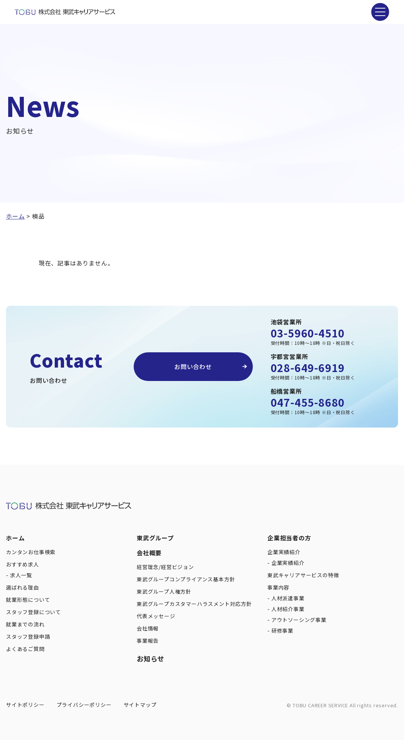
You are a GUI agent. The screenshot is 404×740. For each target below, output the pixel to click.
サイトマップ (140, 704)
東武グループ (155, 537)
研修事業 (282, 630)
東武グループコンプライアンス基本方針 (186, 579)
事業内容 (278, 587)
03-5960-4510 (308, 332)
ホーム (15, 537)
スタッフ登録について (33, 612)
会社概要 (149, 552)
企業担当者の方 (289, 537)
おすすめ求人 (22, 564)
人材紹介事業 (288, 609)
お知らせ (151, 658)
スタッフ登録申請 (28, 636)
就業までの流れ (25, 624)
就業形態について (28, 599)
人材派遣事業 (288, 598)
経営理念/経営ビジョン (165, 567)
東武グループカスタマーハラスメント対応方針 (194, 603)
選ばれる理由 (22, 587)
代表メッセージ (156, 616)
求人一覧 (21, 575)
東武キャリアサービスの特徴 (303, 575)
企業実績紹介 (283, 552)
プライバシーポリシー (84, 704)
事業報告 (148, 640)
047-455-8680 (308, 402)
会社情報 (148, 628)
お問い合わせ (193, 366)
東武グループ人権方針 (164, 591)
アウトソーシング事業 (299, 619)
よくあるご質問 (25, 648)
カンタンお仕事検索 (30, 552)
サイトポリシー (25, 704)
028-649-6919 (308, 367)
